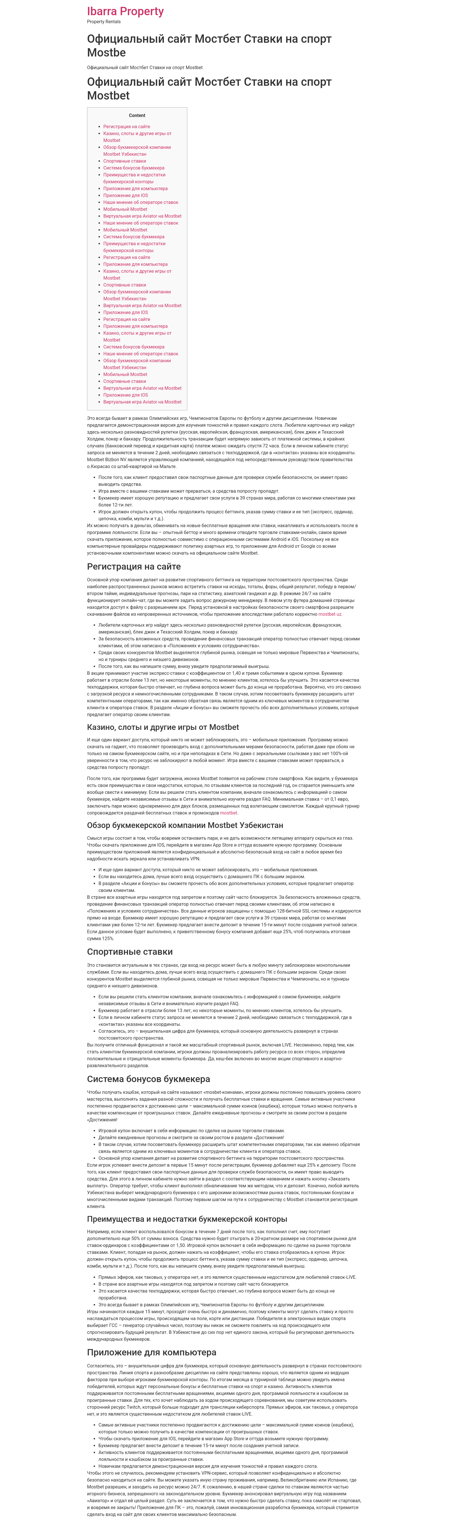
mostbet (228, 813)
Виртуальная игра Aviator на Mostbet (142, 216)
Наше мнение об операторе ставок (140, 202)
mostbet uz (329, 614)
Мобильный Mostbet (125, 209)
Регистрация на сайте (126, 126)
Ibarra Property (125, 11)
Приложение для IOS (125, 195)
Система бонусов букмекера (134, 168)
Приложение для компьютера (135, 188)
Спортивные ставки (124, 161)
